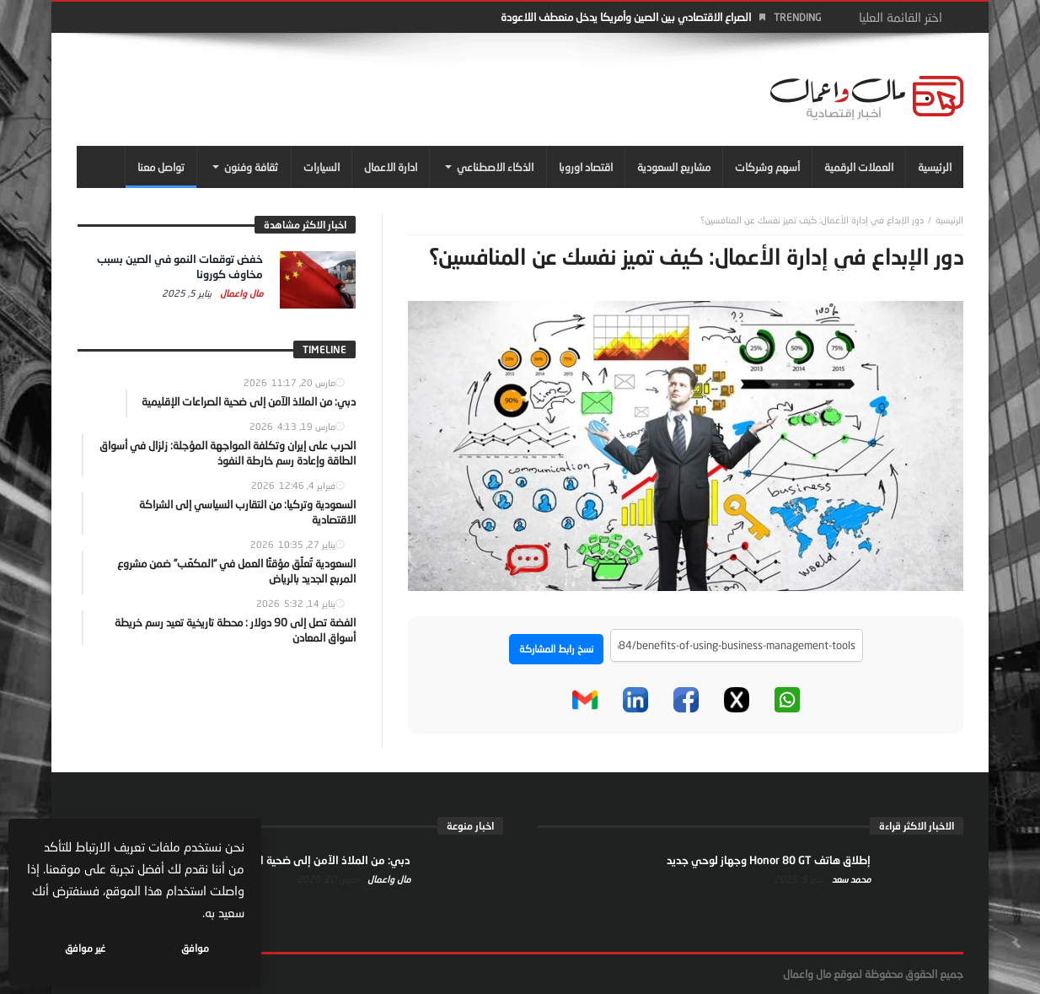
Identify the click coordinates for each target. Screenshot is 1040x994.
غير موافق (85, 948)
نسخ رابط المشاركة (556, 648)
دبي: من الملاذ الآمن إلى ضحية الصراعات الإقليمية (295, 860)
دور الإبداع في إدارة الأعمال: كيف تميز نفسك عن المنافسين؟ (812, 219)
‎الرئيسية (949, 219)
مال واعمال (240, 292)
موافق (195, 948)
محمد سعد (850, 878)
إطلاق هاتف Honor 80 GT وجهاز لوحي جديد (769, 860)
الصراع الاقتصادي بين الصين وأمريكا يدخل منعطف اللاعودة (626, 17)
